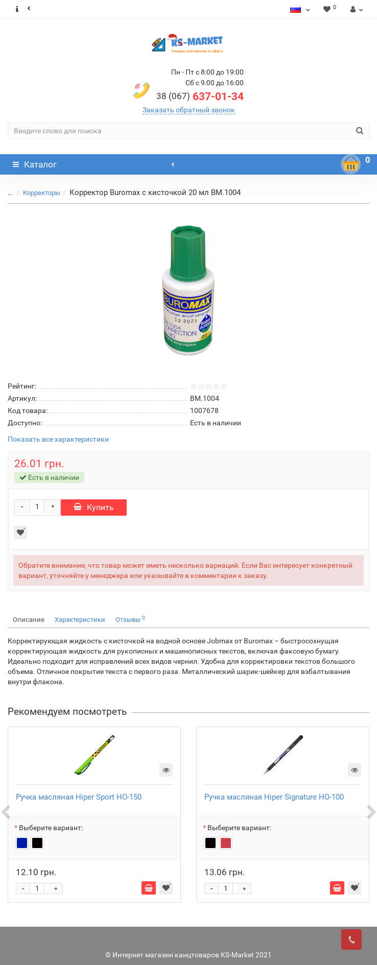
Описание (28, 619)
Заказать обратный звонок (189, 110)
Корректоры (41, 193)
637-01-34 (200, 96)
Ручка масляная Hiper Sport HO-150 (79, 797)
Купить (94, 507)
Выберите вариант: (51, 828)
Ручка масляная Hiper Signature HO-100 (274, 797)
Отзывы (130, 619)
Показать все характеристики (58, 439)
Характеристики (80, 619)
